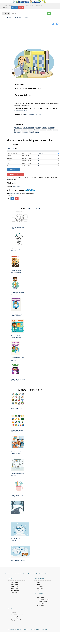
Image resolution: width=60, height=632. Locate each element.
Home (5, 5)
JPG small (9, 160)
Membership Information (17, 614)
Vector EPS (9, 155)
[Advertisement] (30, 37)
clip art (37, 132)
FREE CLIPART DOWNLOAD (12, 153)
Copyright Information (16, 619)
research (43, 130)
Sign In (21, 7)
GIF (8, 165)
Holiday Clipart (14, 588)
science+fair (18, 127)
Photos (38, 584)
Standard (16, 148)
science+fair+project (29, 127)
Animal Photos (40, 605)
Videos (38, 590)
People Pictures (41, 603)
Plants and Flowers (42, 601)
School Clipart (14, 582)
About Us (13, 612)
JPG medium (9, 158)
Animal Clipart (14, 584)
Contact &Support (15, 616)
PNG (16, 5)
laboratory (25, 132)
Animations (39, 586)
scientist (17, 130)
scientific (49, 130)
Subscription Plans (14, 193)
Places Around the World (43, 599)
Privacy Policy (14, 618)
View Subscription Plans (20, 110)
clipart (31, 132)
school (30, 130)
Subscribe (14, 7)
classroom (17, 132)
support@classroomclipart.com (33, 114)
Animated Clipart (29, 5)
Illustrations (40, 588)
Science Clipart (23, 17)
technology (51, 127)
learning (36, 130)
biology (56, 130)
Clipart (11, 5)
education (23, 130)
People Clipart (14, 586)
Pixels (23, 151)
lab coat (44, 127)
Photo (21, 5)
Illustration (39, 5)
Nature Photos (40, 597)
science (38, 127)
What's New (14, 592)
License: (9, 148)
